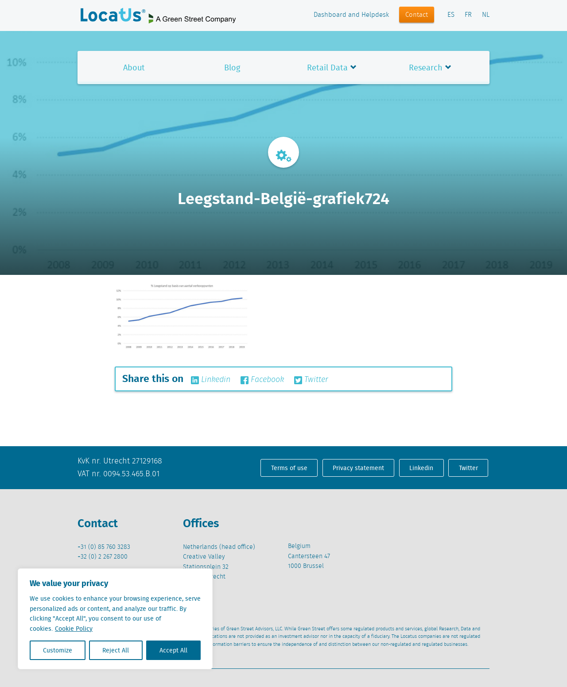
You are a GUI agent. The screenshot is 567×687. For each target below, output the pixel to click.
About (134, 67)
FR (468, 15)
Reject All (115, 650)
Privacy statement (358, 467)
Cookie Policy (74, 628)
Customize (57, 650)
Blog (232, 67)
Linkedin (210, 380)
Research (426, 67)
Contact (416, 15)
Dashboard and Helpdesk (351, 15)
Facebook (262, 380)
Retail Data (327, 67)
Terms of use (289, 467)
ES (450, 15)
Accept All (173, 650)
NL (485, 15)
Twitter (311, 380)
